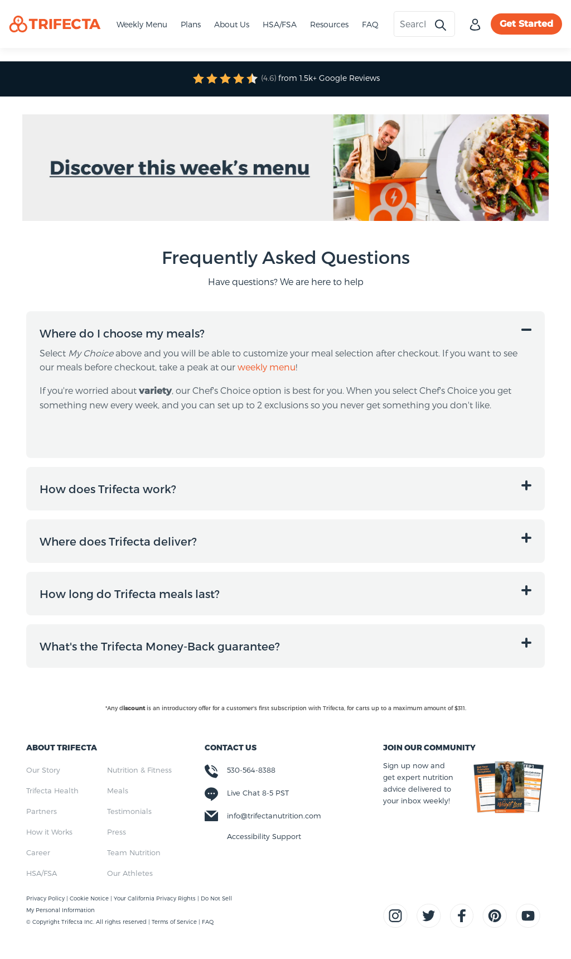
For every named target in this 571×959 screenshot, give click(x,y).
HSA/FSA (280, 24)
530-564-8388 (251, 769)
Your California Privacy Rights (155, 898)
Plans (191, 24)
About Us (231, 24)
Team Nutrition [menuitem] (134, 852)
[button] (285, 333)
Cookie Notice (90, 898)
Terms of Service (174, 921)
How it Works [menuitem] (49, 831)
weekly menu (267, 367)
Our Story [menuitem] (43, 769)
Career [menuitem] (38, 852)
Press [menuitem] (116, 831)
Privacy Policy (46, 898)
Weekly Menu (142, 24)
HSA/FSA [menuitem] (41, 873)
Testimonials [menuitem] (129, 811)
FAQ (370, 24)
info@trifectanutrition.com (274, 815)
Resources (329, 24)
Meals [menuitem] (117, 790)
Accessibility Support (264, 836)
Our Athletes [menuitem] (130, 873)
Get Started (526, 23)
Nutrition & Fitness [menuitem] (139, 769)
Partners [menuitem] (41, 811)
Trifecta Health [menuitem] (52, 790)
